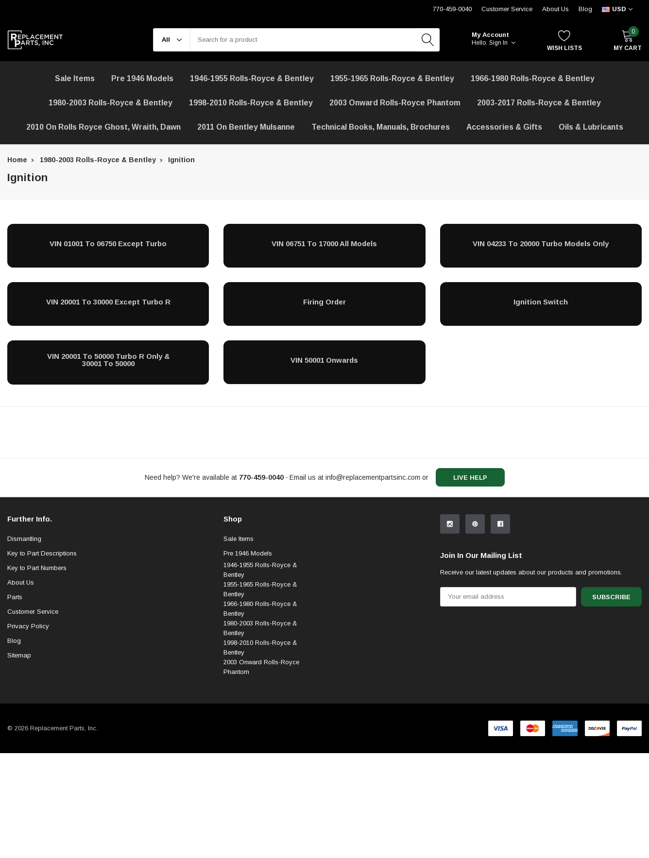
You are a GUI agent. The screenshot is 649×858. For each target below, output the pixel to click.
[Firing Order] (324, 301)
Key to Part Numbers (37, 647)
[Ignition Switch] (541, 301)
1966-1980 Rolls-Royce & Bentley (533, 78)
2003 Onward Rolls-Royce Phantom (261, 746)
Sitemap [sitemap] (19, 735)
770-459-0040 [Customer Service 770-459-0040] (452, 9)
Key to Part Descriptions (42, 633)
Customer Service (32, 691)
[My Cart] (628, 40)
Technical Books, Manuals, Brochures (380, 127)
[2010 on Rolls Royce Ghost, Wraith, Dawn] (103, 127)
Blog (585, 9)
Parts (14, 676)
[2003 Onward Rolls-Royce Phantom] (395, 103)
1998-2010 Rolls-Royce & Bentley (251, 103)
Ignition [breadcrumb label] (181, 160)
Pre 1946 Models (142, 78)
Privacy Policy (28, 705)
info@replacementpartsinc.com (372, 477)
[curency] (617, 9)
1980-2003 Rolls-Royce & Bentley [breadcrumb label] (98, 160)
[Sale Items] (75, 79)
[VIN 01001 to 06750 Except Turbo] (108, 243)
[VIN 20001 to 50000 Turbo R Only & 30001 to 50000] (108, 360)
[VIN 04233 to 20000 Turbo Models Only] (541, 243)
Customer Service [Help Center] (506, 9)
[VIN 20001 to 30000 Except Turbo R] (108, 301)
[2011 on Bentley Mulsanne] (246, 127)
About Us (555, 9)
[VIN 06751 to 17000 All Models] (324, 243)
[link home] (35, 40)
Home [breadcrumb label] (17, 160)
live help (470, 477)
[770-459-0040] (261, 477)
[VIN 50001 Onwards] (324, 360)
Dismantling (24, 618)
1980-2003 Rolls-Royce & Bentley (110, 103)
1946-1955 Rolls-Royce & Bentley (252, 78)
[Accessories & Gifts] (504, 127)
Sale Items (238, 618)
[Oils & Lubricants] (591, 127)
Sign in (502, 43)
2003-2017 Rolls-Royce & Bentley (539, 103)
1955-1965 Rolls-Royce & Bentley (392, 78)
